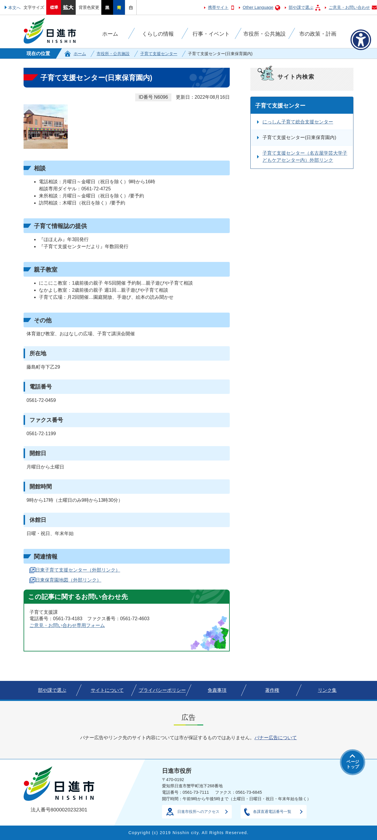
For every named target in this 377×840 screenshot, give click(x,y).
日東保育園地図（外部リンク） (68, 579)
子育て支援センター (158, 53)
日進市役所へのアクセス (198, 811)
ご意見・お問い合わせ (349, 7)
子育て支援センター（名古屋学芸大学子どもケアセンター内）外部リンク (304, 157)
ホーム (80, 53)
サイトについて (107, 690)
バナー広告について (275, 737)
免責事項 (217, 690)
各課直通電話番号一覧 (272, 811)
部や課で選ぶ (301, 7)
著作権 (272, 690)
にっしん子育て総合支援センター (297, 121)
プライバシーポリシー (162, 690)
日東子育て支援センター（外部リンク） (77, 569)
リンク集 (327, 690)
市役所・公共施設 (113, 53)
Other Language (258, 7)
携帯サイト (218, 7)
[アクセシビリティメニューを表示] (360, 39)
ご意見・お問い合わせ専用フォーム (67, 625)
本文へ (14, 7)
